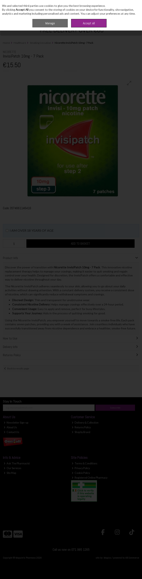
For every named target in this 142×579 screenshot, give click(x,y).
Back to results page (18, 368)
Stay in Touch (12, 401)
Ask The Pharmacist (17, 463)
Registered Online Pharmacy (89, 477)
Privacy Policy (81, 468)
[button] (129, 83)
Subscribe (115, 407)
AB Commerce (132, 557)
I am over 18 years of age (32, 230)
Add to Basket (80, 243)
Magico (107, 557)
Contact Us (11, 432)
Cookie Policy (81, 472)
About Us (10, 427)
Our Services (12, 468)
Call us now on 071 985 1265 (71, 549)
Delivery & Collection (85, 422)
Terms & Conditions (84, 463)
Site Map (10, 472)
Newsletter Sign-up (16, 422)
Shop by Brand (81, 432)
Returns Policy (81, 427)
